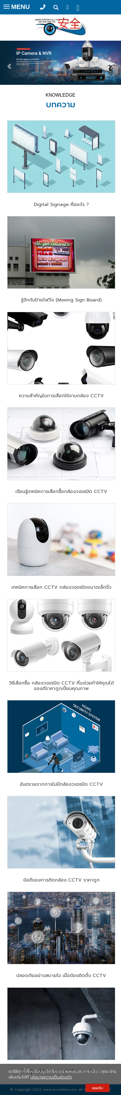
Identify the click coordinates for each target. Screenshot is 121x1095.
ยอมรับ (97, 1088)
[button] (9, 63)
